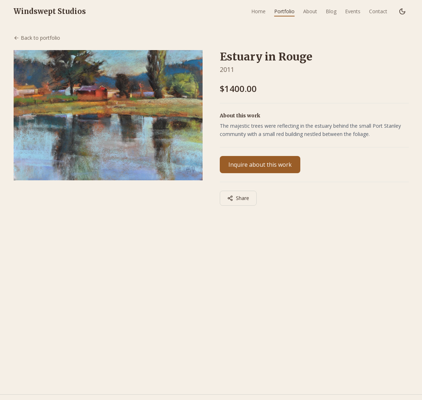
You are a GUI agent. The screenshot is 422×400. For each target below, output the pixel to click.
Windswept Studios (50, 11)
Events (352, 11)
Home (258, 11)
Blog (331, 11)
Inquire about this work (260, 165)
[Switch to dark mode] (402, 11)
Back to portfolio (37, 37)
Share (238, 198)
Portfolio (284, 11)
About (310, 11)
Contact (378, 11)
